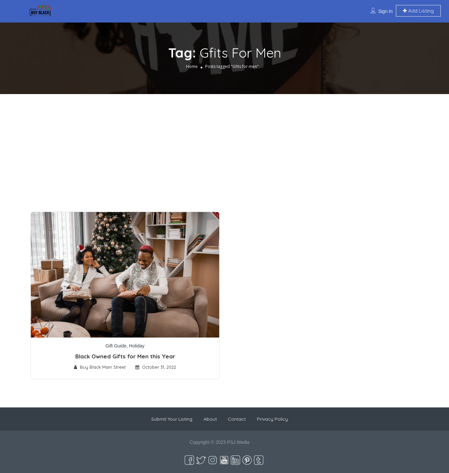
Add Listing (418, 11)
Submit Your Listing (171, 419)
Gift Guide (115, 345)
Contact (237, 419)
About (210, 419)
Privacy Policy (272, 419)
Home (192, 66)
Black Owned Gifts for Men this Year (125, 356)
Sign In (385, 11)
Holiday (137, 345)
